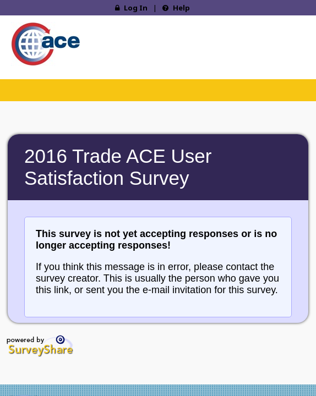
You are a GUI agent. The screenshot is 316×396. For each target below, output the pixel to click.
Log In (131, 8)
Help (176, 8)
